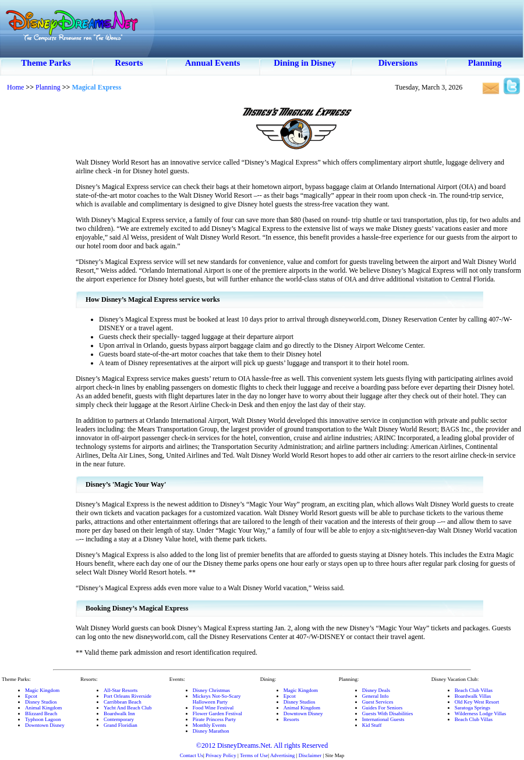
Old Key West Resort (477, 702)
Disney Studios (41, 702)
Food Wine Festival (213, 708)
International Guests (383, 719)
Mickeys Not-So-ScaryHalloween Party (217, 699)
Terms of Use (254, 755)
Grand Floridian (120, 725)
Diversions (398, 62)
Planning (485, 62)
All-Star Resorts (120, 690)
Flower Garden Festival (217, 713)
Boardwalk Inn (119, 713)
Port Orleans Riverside (127, 696)
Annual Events (212, 62)
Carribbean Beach (122, 702)
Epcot (31, 696)
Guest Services (378, 702)
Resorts (129, 62)
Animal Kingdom (43, 708)
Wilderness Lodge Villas (480, 713)
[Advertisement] (38, 273)
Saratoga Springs (472, 708)
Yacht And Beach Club (127, 708)
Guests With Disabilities (387, 713)
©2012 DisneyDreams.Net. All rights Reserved (262, 745)
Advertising (282, 755)
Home (15, 87)
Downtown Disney (45, 725)
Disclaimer (310, 755)
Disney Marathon (211, 731)
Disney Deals (376, 690)
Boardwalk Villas (473, 696)
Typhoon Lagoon (43, 719)
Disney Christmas (211, 690)
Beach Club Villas (474, 690)
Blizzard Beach (41, 713)
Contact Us (191, 755)
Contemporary (119, 719)
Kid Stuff (372, 725)
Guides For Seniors (382, 708)
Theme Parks (45, 62)
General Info (375, 696)
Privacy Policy (221, 755)
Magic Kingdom (42, 690)
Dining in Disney (305, 62)
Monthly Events (209, 725)
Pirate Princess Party (214, 719)
